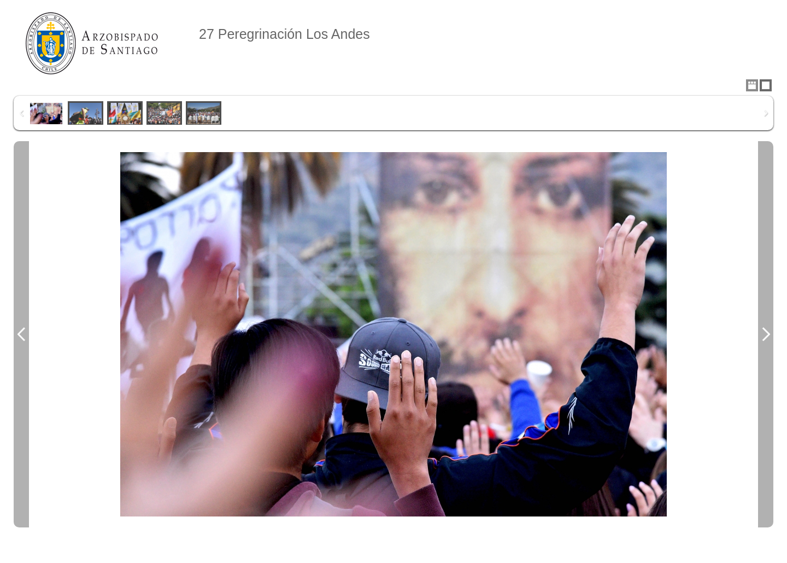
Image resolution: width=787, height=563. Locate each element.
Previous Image (21, 334)
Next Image (765, 334)
